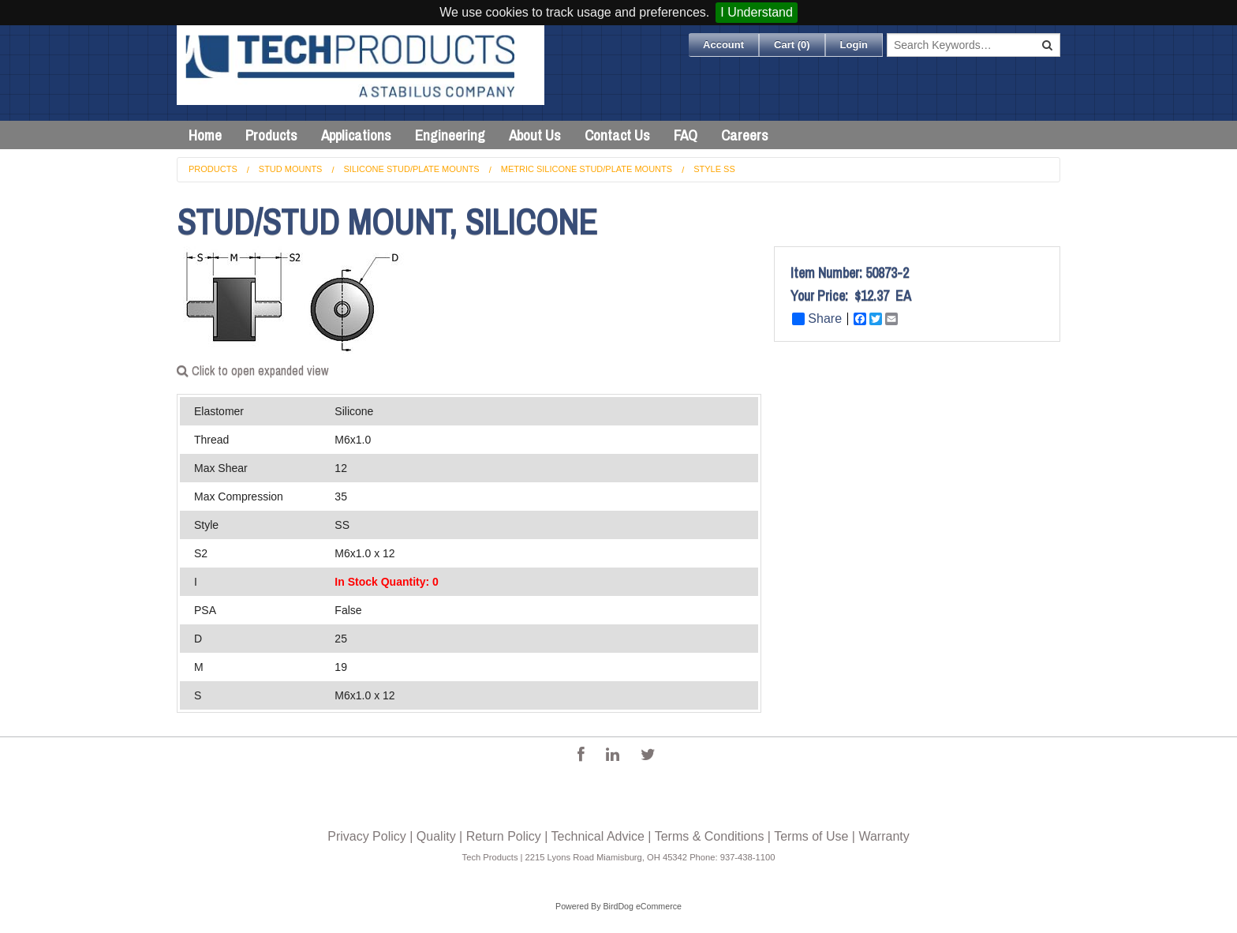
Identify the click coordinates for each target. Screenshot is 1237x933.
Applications (356, 135)
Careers (744, 135)
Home (205, 135)
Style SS (714, 169)
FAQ (685, 135)
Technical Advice (598, 836)
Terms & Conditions (709, 836)
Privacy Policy (366, 836)
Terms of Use (811, 836)
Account (723, 45)
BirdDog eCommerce (642, 906)
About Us (535, 135)
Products (271, 135)
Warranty (883, 836)
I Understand (756, 12)
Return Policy (503, 836)
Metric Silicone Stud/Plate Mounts (586, 169)
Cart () (792, 45)
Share (817, 319)
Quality (436, 836)
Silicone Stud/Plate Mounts (412, 169)
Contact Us (617, 135)
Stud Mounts (291, 169)
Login (854, 45)
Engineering (450, 135)
